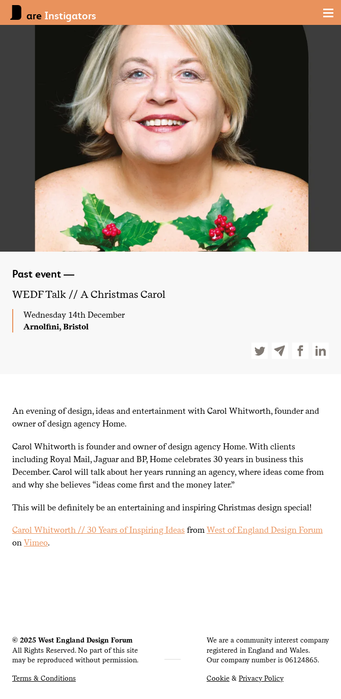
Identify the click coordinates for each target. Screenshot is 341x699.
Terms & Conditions (44, 678)
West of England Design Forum (265, 530)
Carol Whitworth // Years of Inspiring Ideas (98, 530)
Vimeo (36, 542)
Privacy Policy (261, 678)
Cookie (218, 678)
